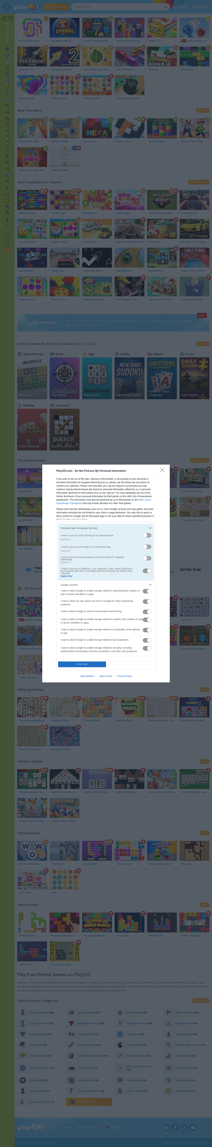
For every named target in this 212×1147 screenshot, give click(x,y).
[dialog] (106, 573)
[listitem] (106, 528)
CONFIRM (82, 664)
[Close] (163, 471)
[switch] (147, 535)
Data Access (105, 676)
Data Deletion (87, 676)
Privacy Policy (124, 676)
